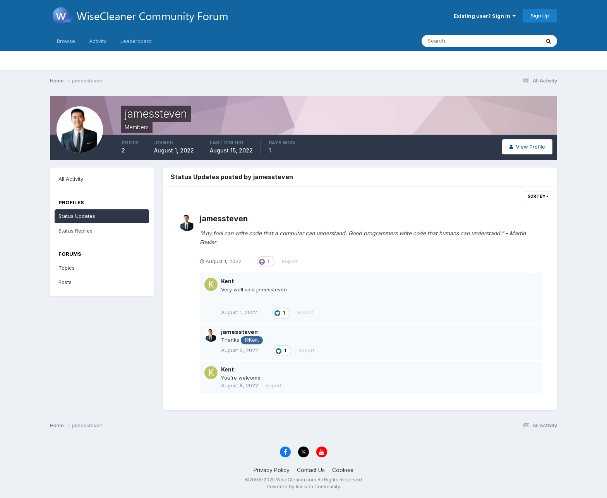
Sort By (538, 196)
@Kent (251, 340)
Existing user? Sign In (485, 16)
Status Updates (76, 216)
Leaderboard (136, 41)
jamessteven (224, 218)
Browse (66, 41)
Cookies (342, 470)
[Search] (456, 41)
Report (290, 261)
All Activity (70, 179)
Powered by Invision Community (303, 486)
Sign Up (540, 15)
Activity (97, 41)
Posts (65, 282)
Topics (66, 268)
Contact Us (311, 470)
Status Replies (75, 231)
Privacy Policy (272, 470)
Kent (227, 281)
